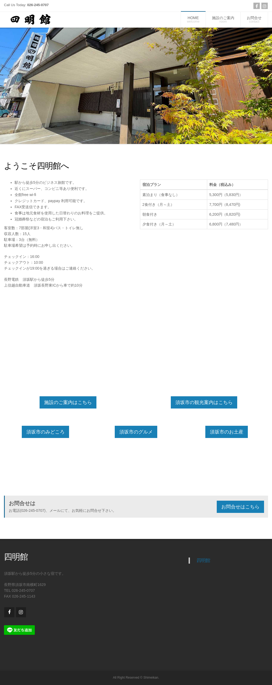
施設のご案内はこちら (68, 402)
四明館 (203, 560)
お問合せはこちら (240, 506)
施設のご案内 (223, 19)
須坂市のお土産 (226, 432)
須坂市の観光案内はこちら (204, 402)
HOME (193, 19)
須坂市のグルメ (136, 432)
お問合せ (254, 19)
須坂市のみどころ (45, 432)
